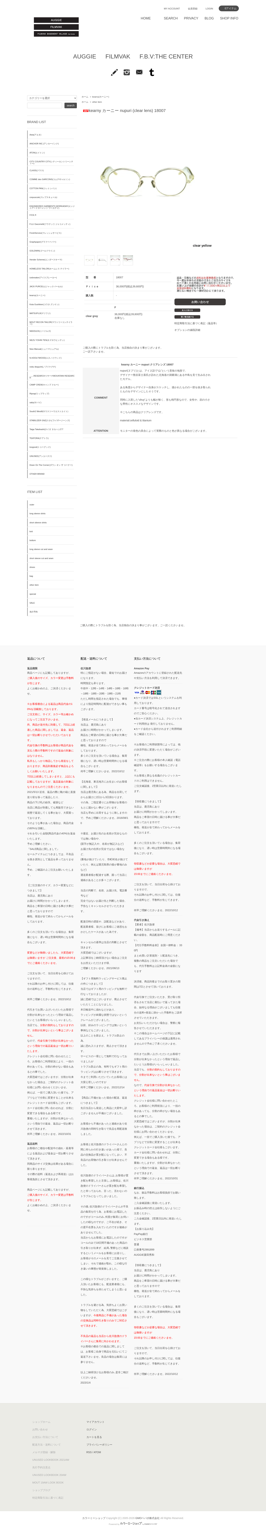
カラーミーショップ (93, 1518)
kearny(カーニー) (100, 96)
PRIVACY (191, 18)
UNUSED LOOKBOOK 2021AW (50, 1459)
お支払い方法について (45, 1437)
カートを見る (94, 1437)
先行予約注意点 (41, 1467)
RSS (89, 1452)
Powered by (133, 1524)
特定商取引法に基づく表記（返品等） (196, 323)
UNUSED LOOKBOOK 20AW (49, 1474)
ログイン (91, 1429)
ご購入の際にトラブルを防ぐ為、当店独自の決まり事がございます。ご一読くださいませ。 (133, 625)
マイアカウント (95, 1421)
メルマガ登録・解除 (44, 1452)
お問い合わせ (40, 1429)
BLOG (209, 18)
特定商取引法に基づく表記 (47, 1497)
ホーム (85, 96)
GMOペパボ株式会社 (147, 1518)
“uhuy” (142, 399)
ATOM (97, 1452)
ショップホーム (41, 1421)
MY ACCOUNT (172, 8)
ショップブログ (41, 1490)
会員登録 (192, 8)
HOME (146, 18)
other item (97, 102)
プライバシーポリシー (99, 1444)
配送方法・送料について (46, 1444)
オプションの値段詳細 (187, 329)
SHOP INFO (229, 18)
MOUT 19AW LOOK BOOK (48, 1482)
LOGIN (209, 8)
